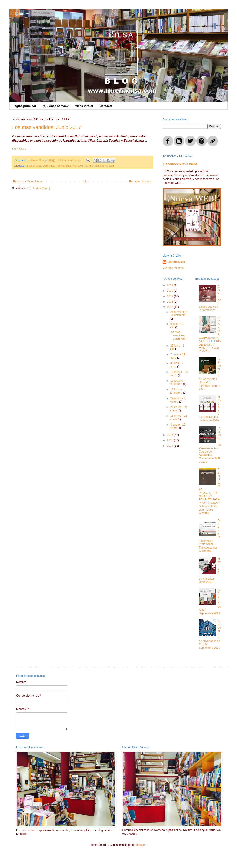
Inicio (86, 181)
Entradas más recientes (28, 181)
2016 (170, 434)
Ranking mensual (104, 165)
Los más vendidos (61, 165)
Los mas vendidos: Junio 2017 (46, 127)
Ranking (89, 165)
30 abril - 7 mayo (176, 364)
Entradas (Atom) (40, 188)
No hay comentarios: (70, 160)
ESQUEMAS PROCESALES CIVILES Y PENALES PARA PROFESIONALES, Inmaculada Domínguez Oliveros (210, 491)
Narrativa (78, 165)
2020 (170, 290)
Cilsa (39, 165)
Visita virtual (84, 106)
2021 (170, 285)
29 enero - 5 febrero (177, 400)
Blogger (140, 844)
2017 (170, 307)
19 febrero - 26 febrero (177, 382)
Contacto (105, 106)
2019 (170, 296)
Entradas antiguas (140, 181)
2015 (170, 440)
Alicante (30, 165)
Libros (46, 165)
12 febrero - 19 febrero (177, 391)
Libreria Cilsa (176, 262)
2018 (170, 301)
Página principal (24, 106)
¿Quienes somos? (55, 106)
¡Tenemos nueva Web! (180, 164)
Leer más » (19, 149)
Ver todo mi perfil (173, 268)
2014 (170, 445)
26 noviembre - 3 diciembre (178, 313)
